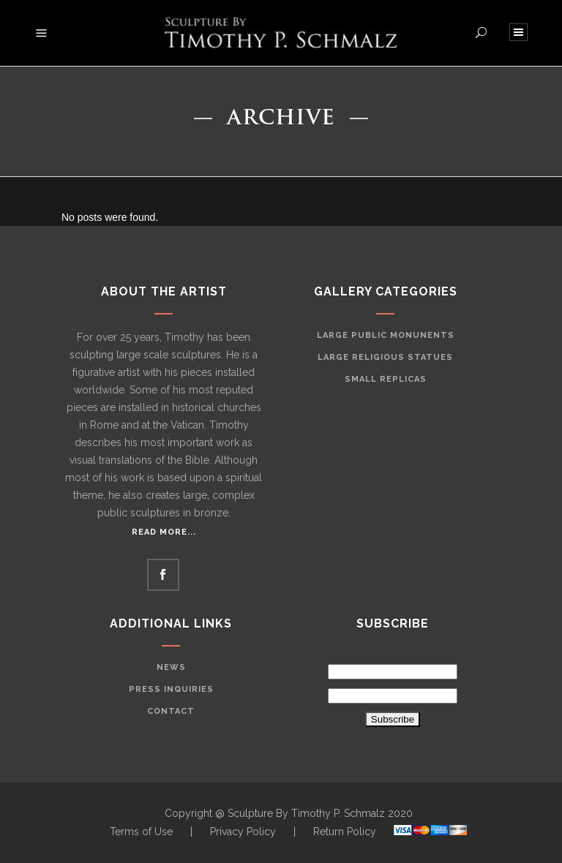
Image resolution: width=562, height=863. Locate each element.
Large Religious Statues (385, 357)
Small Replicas (386, 379)
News (171, 667)
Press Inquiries (171, 689)
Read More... (164, 532)
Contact (171, 711)
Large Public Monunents (385, 335)
